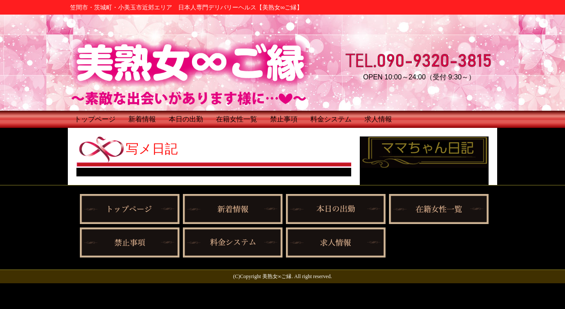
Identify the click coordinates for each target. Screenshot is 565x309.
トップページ (94, 119)
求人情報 (378, 119)
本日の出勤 (186, 119)
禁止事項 (284, 119)
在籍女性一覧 (236, 119)
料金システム (331, 119)
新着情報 (142, 119)
